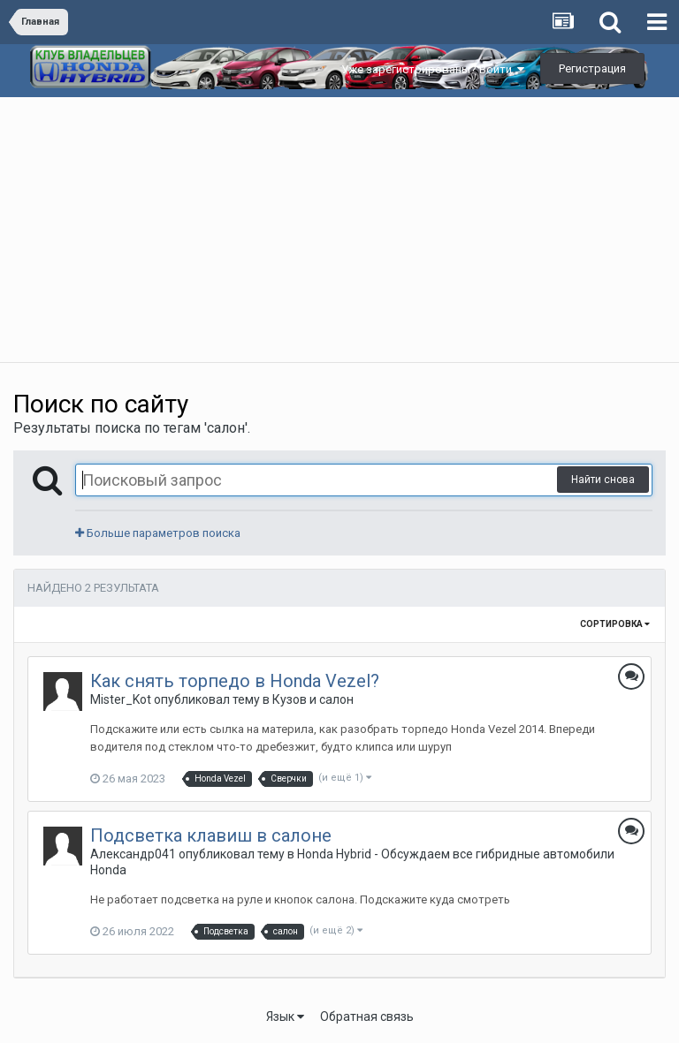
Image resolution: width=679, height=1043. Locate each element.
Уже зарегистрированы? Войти (432, 69)
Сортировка (615, 624)
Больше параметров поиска (157, 533)
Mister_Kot (120, 699)
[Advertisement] (339, 229)
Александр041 (133, 854)
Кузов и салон (313, 699)
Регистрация (592, 68)
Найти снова (603, 479)
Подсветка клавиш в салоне (211, 835)
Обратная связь (367, 1016)
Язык (285, 1016)
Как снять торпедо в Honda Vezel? (234, 681)
